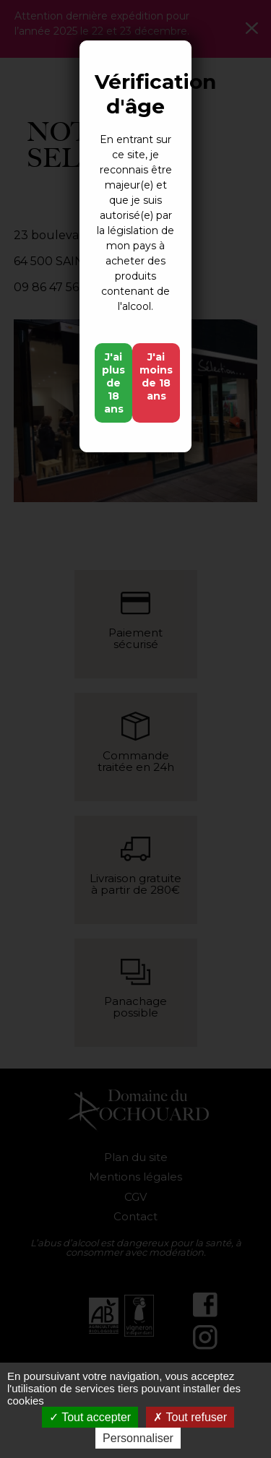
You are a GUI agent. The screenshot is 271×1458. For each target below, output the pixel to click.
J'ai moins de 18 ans (156, 376)
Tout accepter (90, 1417)
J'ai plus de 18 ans (113, 382)
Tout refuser (190, 1417)
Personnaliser (138, 1438)
